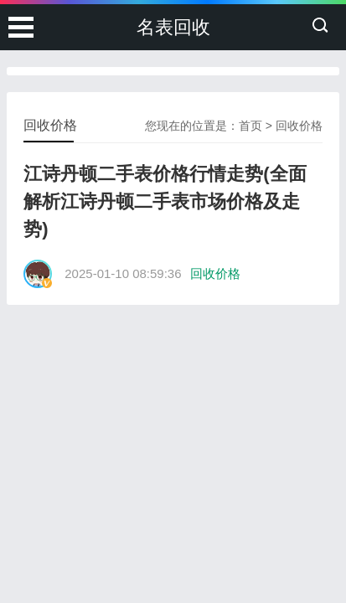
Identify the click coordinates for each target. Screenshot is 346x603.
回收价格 (299, 125)
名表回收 (173, 27)
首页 (250, 125)
